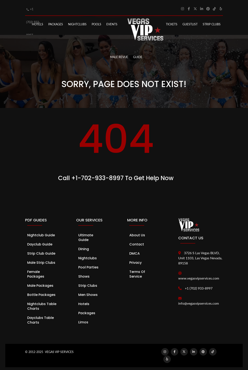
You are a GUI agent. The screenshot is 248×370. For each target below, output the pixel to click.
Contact (136, 241)
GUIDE (137, 54)
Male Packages (40, 283)
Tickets (171, 21)
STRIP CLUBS (212, 21)
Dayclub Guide (39, 241)
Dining (83, 246)
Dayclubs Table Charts (40, 317)
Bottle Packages (41, 292)
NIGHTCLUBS (77, 21)
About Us (137, 232)
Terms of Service (137, 271)
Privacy (135, 260)
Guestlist (190, 21)
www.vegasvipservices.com (198, 276)
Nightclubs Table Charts (41, 303)
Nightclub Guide (41, 232)
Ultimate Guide (85, 235)
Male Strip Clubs (41, 260)
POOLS (96, 21)
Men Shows (88, 292)
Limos (83, 319)
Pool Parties (88, 264)
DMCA (134, 250)
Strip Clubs (87, 283)
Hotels (37, 21)
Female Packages (35, 271)
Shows (84, 273)
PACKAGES (55, 21)
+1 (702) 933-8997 (198, 286)
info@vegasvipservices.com (198, 301)
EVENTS (111, 21)
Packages (86, 310)
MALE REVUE (119, 54)
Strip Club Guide (41, 250)
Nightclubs (87, 255)
